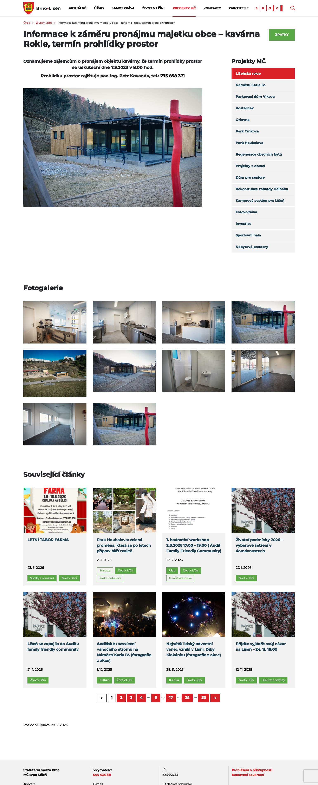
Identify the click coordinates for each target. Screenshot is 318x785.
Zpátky (281, 35)
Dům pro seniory (250, 177)
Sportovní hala (248, 235)
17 (171, 697)
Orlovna (242, 120)
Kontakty (212, 8)
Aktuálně (77, 8)
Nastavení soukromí (248, 775)
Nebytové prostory (252, 247)
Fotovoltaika (246, 212)
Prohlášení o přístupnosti (252, 770)
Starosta (104, 570)
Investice (243, 224)
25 (187, 697)
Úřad (99, 8)
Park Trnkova (247, 131)
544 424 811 (102, 775)
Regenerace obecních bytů (259, 154)
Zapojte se (238, 8)
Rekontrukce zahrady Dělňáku (262, 189)
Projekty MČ (184, 8)
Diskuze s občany (273, 680)
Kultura (104, 680)
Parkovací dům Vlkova (255, 97)
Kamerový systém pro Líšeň (260, 201)
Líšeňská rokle (248, 74)
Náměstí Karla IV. (251, 85)
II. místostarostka (180, 578)
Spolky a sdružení (42, 578)
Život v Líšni (153, 8)
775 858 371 (172, 75)
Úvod (26, 22)
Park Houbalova (249, 143)
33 (203, 697)
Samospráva (122, 8)
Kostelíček (245, 108)
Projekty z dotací (250, 166)
